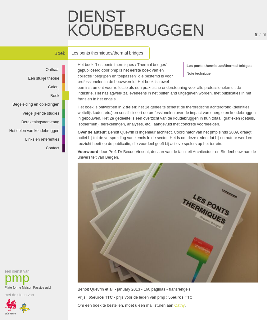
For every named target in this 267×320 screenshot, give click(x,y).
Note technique (198, 73)
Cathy (179, 305)
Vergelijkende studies (40, 113)
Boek (54, 96)
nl (264, 34)
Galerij (53, 87)
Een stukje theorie (43, 78)
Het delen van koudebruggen (34, 131)
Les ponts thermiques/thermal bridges (219, 66)
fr (256, 34)
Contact (52, 148)
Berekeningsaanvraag (40, 122)
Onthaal (52, 70)
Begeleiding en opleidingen (35, 104)
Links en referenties (42, 139)
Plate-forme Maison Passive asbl (29, 280)
